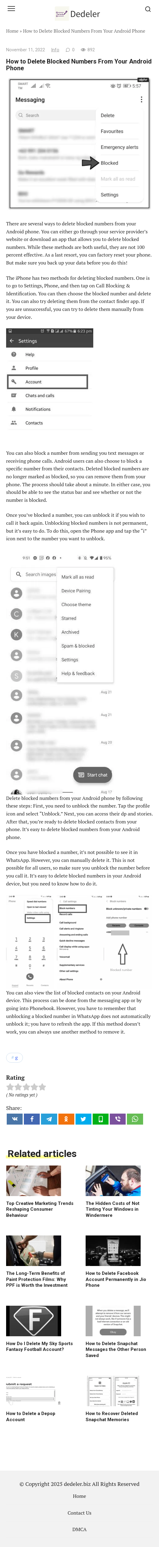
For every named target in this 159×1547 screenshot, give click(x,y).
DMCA (79, 1529)
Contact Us (79, 1512)
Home (12, 31)
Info (55, 50)
